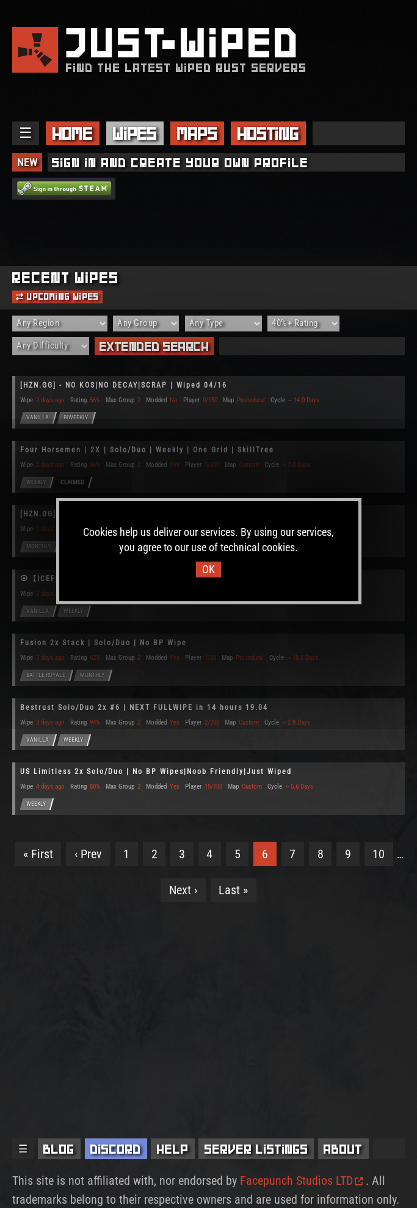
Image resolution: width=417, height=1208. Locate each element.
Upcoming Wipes (57, 296)
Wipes (135, 133)
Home (73, 133)
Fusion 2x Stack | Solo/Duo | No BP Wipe (103, 642)
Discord (115, 1149)
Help (173, 1149)
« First (38, 854)
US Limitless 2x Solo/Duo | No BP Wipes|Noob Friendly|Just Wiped (156, 771)
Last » (233, 890)
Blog (58, 1149)
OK (208, 569)
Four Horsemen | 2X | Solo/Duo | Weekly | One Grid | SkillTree (147, 450)
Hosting (268, 133)
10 (378, 854)
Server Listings (256, 1149)
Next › (183, 890)
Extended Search (154, 346)
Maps (197, 133)
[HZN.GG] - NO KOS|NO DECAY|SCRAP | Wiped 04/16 (123, 385)
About (343, 1149)
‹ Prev (88, 854)
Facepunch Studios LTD (301, 1180)
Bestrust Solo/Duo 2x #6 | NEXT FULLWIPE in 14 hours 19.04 (144, 707)
